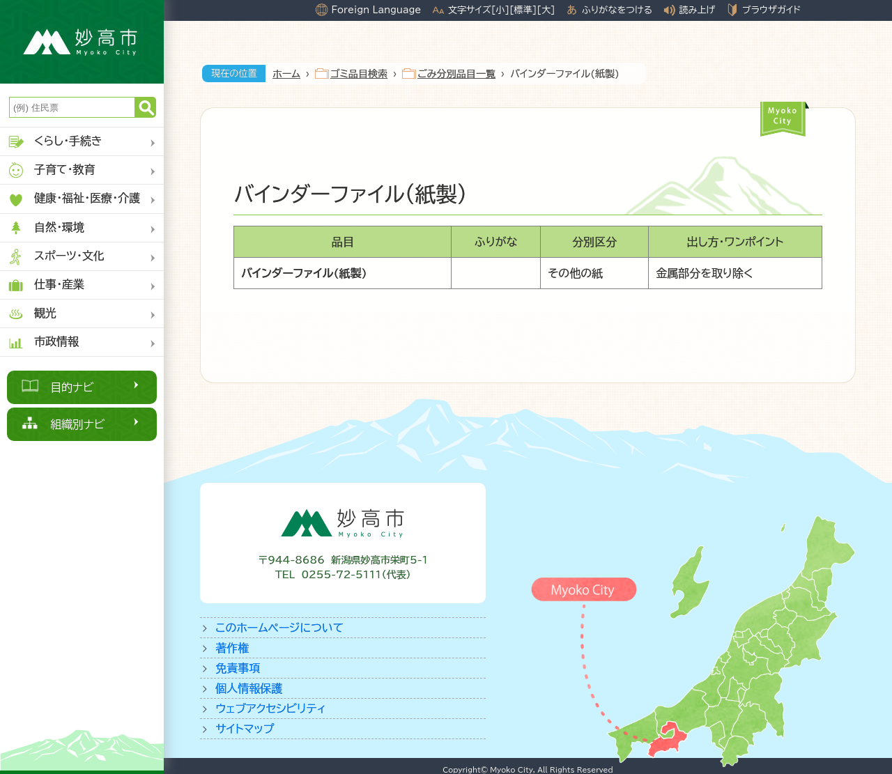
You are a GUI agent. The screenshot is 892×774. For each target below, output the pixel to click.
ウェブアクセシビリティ (270, 708)
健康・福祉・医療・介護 (73, 199)
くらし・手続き (54, 141)
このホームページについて (279, 627)
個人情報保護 (248, 688)
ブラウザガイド (771, 10)
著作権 (232, 647)
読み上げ (697, 10)
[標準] (523, 10)
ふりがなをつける (617, 10)
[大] (546, 10)
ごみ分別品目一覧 (456, 74)
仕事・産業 (45, 285)
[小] (500, 10)
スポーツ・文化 (56, 256)
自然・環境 (45, 228)
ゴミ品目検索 (358, 74)
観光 (31, 314)
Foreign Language (376, 10)
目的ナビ (72, 387)
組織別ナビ (77, 424)
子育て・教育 (51, 170)
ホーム (286, 74)
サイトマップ (244, 728)
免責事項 (237, 668)
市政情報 (43, 342)
